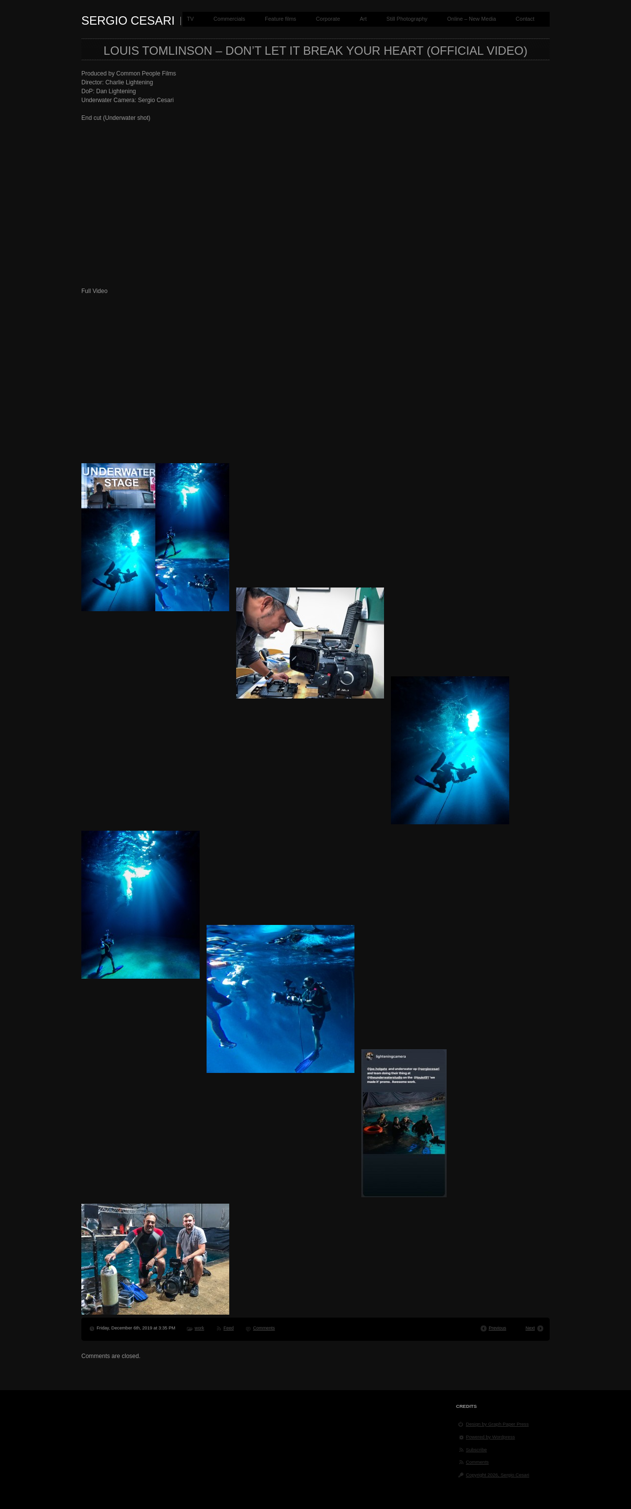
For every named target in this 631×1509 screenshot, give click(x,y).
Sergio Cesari (128, 20)
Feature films (280, 19)
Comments (264, 1327)
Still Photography (406, 19)
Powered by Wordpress (490, 1436)
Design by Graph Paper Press (497, 1424)
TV (190, 19)
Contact (525, 19)
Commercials (229, 19)
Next (530, 1327)
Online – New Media (471, 19)
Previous (497, 1327)
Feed (228, 1327)
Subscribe (476, 1449)
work (199, 1327)
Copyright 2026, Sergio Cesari (497, 1474)
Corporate (328, 19)
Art (363, 19)
